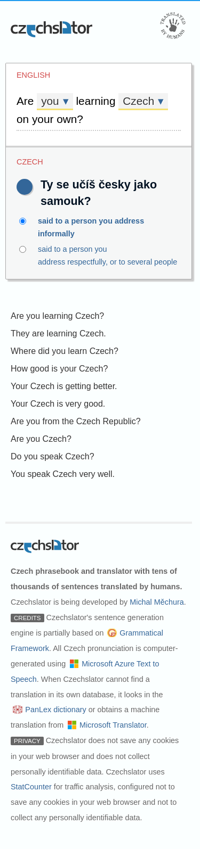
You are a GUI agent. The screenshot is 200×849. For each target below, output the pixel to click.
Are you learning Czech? (57, 315)
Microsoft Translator (113, 725)
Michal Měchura (157, 602)
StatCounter (31, 786)
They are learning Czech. (58, 333)
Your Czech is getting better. (64, 386)
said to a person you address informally (100, 226)
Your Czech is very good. (58, 403)
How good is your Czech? (59, 368)
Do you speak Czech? (52, 456)
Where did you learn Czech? (64, 351)
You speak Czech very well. (63, 474)
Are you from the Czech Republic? (76, 421)
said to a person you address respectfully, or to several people (100, 254)
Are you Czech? (41, 438)
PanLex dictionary (55, 709)
